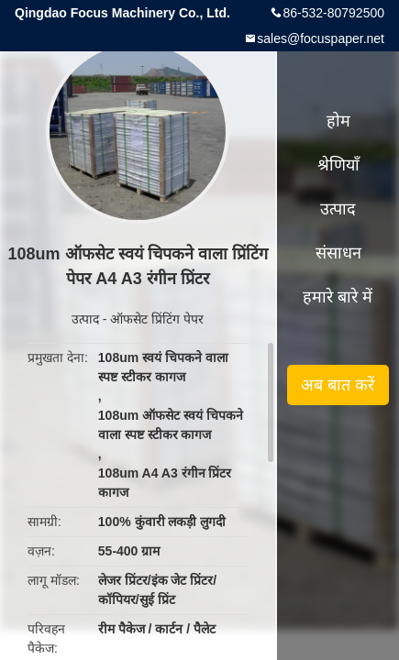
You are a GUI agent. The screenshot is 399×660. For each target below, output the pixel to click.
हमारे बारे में (337, 297)
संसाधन (338, 253)
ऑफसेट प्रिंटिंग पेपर (157, 319)
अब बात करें (337, 385)
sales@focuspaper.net (320, 38)
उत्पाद (85, 319)
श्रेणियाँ (338, 165)
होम (338, 121)
